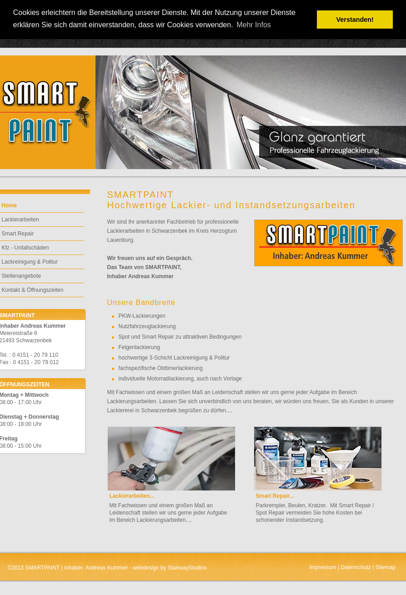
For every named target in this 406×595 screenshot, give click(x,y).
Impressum (322, 567)
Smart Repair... (275, 496)
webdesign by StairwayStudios (170, 568)
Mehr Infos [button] (253, 25)
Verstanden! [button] (355, 19)
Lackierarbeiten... (132, 496)
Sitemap (386, 567)
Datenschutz (356, 567)
